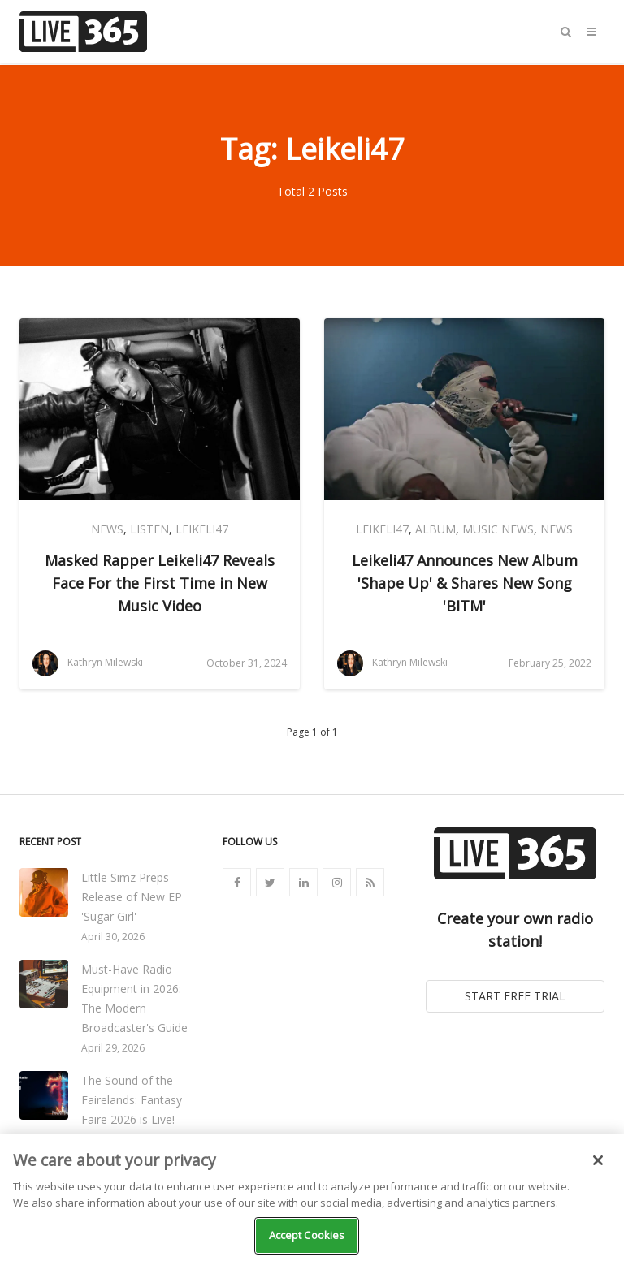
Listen (149, 529)
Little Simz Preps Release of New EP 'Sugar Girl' (131, 897)
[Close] (598, 1160)
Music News (498, 529)
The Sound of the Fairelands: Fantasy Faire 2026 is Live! (131, 1100)
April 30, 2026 (113, 937)
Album (435, 529)
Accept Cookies (307, 1235)
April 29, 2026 (113, 1048)
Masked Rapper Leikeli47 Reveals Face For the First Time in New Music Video (160, 583)
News (107, 529)
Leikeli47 (202, 529)
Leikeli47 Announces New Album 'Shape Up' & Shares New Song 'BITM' (465, 583)
